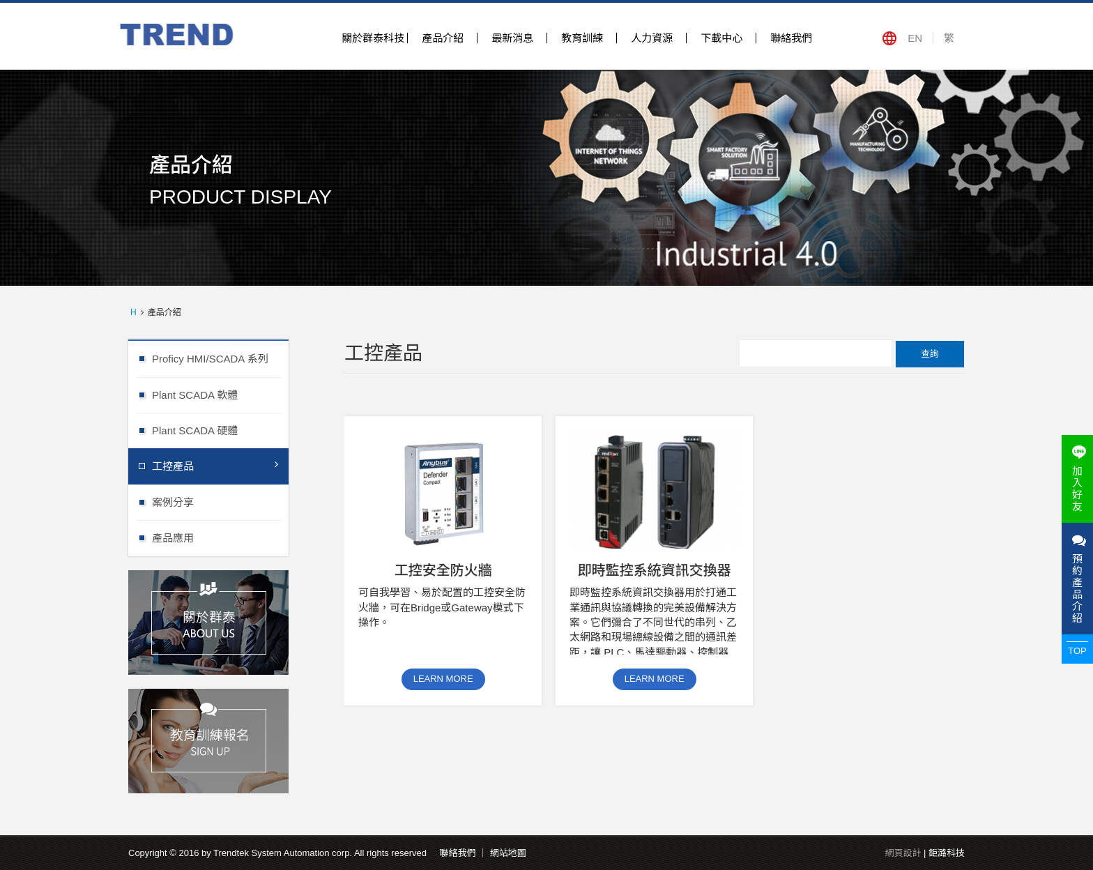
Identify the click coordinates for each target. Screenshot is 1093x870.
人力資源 (652, 38)
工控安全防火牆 (443, 570)
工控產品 (215, 465)
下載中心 (721, 38)
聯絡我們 (791, 38)
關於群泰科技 (373, 38)
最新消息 (512, 38)
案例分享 (220, 501)
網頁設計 (903, 853)
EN (915, 38)
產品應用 (220, 537)
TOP (1077, 651)
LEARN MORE (443, 678)
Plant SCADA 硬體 (220, 429)
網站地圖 (508, 853)
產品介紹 (443, 38)
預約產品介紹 (1077, 578)
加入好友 (1077, 478)
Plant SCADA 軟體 (220, 394)
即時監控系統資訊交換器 (654, 570)
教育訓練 (582, 38)
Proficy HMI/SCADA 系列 (220, 358)
